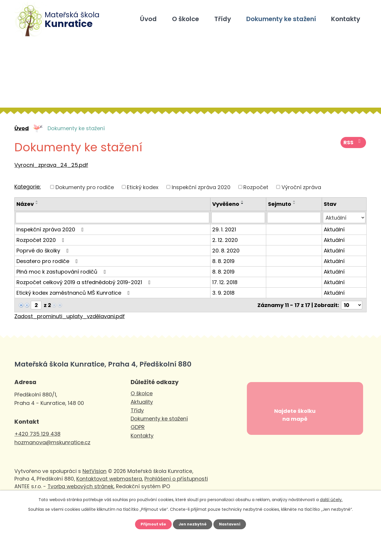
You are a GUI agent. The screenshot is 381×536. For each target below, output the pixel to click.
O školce (185, 18)
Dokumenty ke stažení (281, 18)
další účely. (331, 498)
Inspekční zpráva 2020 (201, 187)
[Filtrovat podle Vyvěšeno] (238, 217)
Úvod (148, 18)
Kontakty (345, 18)
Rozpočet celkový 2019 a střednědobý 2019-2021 (84, 282)
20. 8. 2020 (226, 250)
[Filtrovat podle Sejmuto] (294, 217)
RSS (354, 145)
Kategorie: (27, 186)
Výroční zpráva (301, 187)
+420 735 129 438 (37, 433)
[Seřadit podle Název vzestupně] (37, 201)
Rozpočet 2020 (41, 240)
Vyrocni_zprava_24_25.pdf (51, 165)
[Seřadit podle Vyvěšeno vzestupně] (242, 201)
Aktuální (334, 229)
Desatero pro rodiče (48, 261)
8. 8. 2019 (223, 261)
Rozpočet (255, 187)
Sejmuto (279, 204)
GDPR (138, 427)
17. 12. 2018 (224, 282)
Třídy (222, 18)
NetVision (94, 484)
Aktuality (142, 402)
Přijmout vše (150, 523)
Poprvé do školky (43, 250)
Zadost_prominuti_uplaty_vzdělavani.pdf (69, 316)
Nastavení (233, 523)
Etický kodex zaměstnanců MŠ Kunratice (74, 292)
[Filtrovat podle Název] (112, 217)
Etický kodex (143, 187)
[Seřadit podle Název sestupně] (37, 203)
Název (25, 204)
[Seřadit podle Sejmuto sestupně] (294, 203)
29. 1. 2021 (224, 229)
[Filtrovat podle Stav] (344, 217)
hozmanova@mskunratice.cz (52, 442)
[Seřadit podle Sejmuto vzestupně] (294, 201)
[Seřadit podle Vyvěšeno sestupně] (242, 203)
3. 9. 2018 (223, 292)
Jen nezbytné (192, 523)
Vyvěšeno (225, 204)
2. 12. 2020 (225, 240)
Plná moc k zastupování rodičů (62, 271)
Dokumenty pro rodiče (84, 187)
